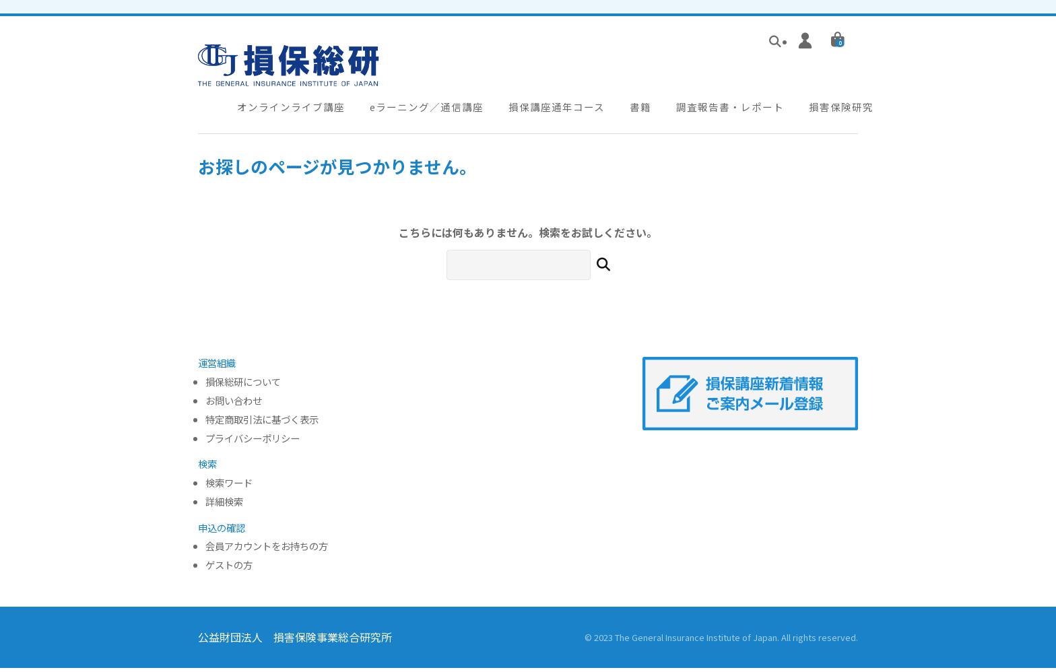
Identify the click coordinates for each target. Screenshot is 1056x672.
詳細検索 (224, 506)
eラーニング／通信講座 (422, 110)
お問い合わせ (233, 405)
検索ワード (229, 487)
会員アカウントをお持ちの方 (266, 551)
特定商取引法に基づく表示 (262, 423)
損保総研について (243, 386)
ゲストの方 (229, 569)
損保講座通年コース (549, 110)
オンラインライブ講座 (289, 110)
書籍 (629, 110)
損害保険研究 (823, 110)
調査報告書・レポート (716, 110)
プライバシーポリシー (252, 442)
